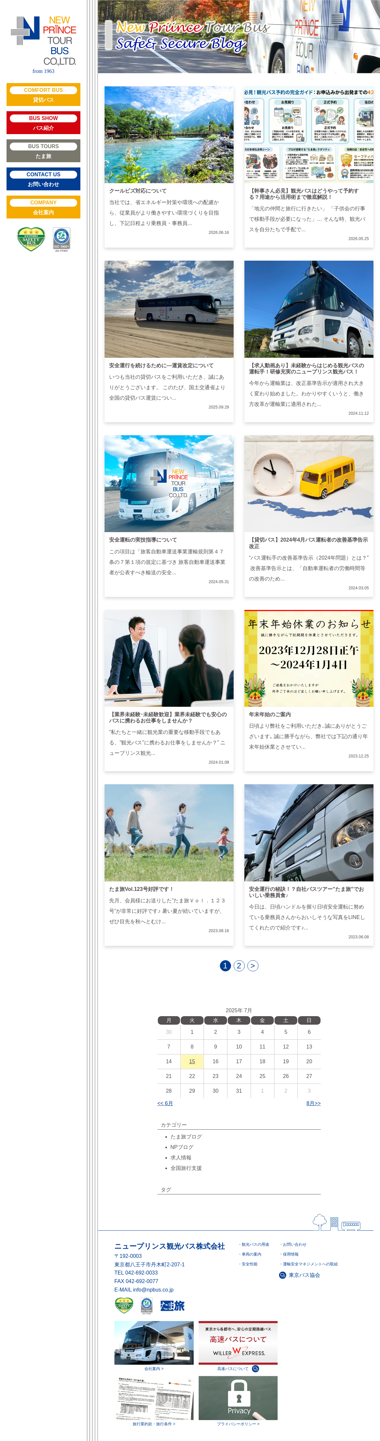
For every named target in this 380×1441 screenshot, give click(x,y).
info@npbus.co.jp (153, 1290)
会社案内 (43, 207)
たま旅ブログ (186, 1136)
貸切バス (43, 94)
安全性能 (249, 1264)
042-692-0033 (141, 1273)
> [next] (252, 965)
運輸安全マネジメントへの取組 (310, 1264)
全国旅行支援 (186, 1168)
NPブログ (182, 1147)
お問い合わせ (43, 179)
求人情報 (181, 1157)
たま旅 (43, 151)
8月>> (313, 1103)
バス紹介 (43, 122)
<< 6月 (165, 1103)
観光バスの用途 (255, 1244)
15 (192, 1061)
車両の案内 (251, 1254)
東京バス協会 (304, 1275)
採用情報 (291, 1254)
